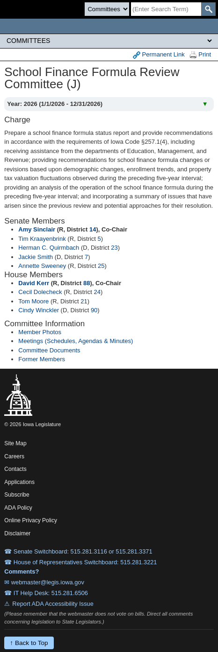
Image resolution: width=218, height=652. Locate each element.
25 (101, 265)
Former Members (41, 359)
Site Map (15, 443)
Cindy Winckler (38, 310)
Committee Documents (49, 350)
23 (114, 247)
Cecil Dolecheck (40, 291)
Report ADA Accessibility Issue (53, 603)
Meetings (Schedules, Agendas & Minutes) (75, 340)
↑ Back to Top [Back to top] (29, 642)
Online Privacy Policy (30, 520)
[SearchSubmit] (208, 9)
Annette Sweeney (42, 265)
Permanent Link (159, 55)
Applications (19, 482)
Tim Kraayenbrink (41, 238)
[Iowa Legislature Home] (109, 26)
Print (200, 55)
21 (83, 301)
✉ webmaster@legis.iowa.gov (44, 582)
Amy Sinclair (36, 229)
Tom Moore (33, 301)
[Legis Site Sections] (109, 40)
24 (97, 291)
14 (92, 229)
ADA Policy (18, 508)
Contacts (15, 469)
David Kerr (33, 283)
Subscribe (16, 494)
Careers (14, 456)
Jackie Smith (35, 256)
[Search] (166, 9)
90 (94, 310)
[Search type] (107, 9)
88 (86, 283)
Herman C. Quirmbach (48, 247)
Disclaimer (17, 533)
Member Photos (39, 332)
